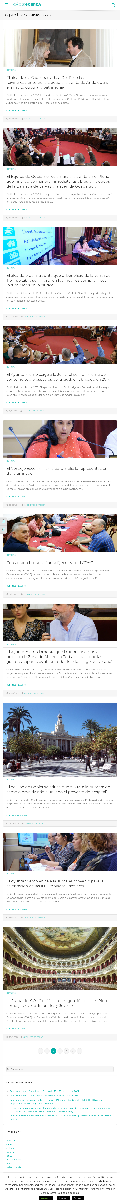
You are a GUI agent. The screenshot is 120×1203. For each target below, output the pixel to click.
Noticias (11, 70)
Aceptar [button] (78, 1198)
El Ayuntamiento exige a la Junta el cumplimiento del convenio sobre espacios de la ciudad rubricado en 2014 (58, 377)
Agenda (10, 1140)
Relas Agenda (13, 1167)
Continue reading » (16, 110)
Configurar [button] (46, 1198)
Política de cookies (68, 1192)
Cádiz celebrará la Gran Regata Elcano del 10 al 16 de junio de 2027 (44, 1091)
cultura (10, 1148)
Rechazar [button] (63, 1198)
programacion (13, 1159)
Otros (9, 1156)
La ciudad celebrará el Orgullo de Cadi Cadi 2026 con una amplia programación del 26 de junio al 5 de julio (61, 1117)
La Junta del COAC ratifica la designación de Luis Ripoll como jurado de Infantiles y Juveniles (57, 1003)
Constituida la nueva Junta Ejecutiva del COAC (49, 562)
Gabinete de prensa (34, 119)
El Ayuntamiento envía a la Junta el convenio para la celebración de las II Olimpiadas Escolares (55, 883)
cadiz (9, 1144)
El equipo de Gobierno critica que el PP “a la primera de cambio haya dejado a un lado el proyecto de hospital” (58, 789)
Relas (9, 1163)
